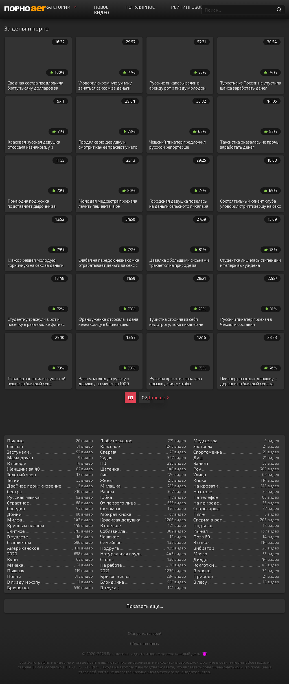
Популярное (140, 7)
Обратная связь (144, 643)
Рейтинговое (187, 7)
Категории (61, 7)
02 (145, 397)
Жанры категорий (144, 633)
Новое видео (101, 9)
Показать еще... (144, 606)
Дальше (158, 397)
